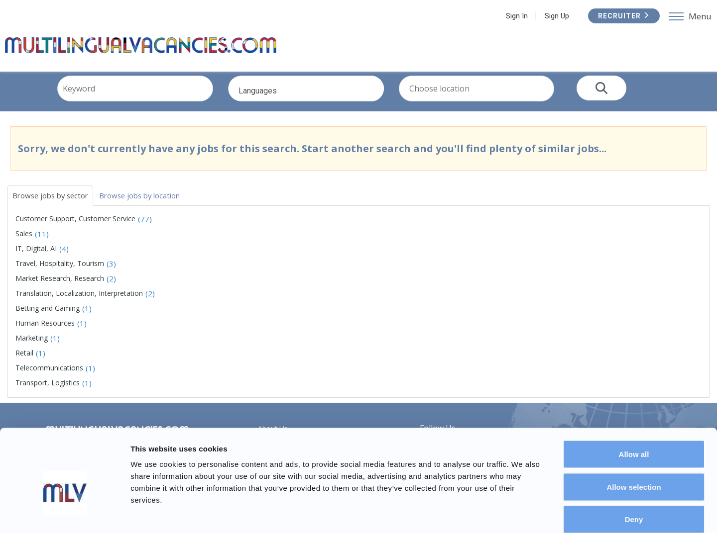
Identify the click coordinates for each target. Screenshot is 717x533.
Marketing (31, 346)
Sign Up (555, 15)
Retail (24, 361)
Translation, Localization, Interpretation (79, 301)
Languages (321, 103)
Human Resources (45, 331)
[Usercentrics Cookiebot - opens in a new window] (64, 513)
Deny (634, 467)
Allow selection (633, 435)
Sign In (515, 15)
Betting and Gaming (47, 316)
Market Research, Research (59, 286)
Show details (522, 513)
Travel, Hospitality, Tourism (59, 271)
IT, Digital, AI (36, 257)
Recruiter (622, 16)
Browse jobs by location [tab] (152, 202)
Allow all (634, 402)
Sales (23, 242)
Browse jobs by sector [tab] (54, 202)
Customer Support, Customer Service (75, 227)
